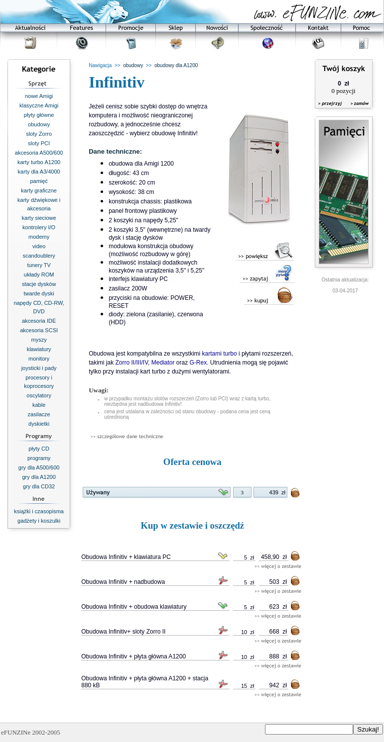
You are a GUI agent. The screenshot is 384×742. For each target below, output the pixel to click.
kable (38, 405)
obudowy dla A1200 (176, 65)
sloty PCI (39, 143)
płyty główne (39, 115)
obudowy (39, 124)
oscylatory (38, 395)
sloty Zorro (39, 134)
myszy (39, 340)
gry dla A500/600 (39, 467)
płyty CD (38, 449)
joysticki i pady (39, 368)
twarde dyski (39, 293)
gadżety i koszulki (38, 521)
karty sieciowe (39, 218)
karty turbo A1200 (38, 162)
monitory (38, 359)
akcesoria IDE (39, 321)
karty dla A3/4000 (39, 172)
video (38, 246)
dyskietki (38, 424)
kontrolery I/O (38, 227)
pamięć (38, 181)
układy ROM (39, 275)
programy (38, 458)
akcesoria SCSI (39, 330)
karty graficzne (39, 190)
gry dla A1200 (38, 477)
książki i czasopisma (39, 511)
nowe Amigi (39, 96)
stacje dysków (39, 284)
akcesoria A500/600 (39, 153)
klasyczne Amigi (38, 105)
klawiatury (39, 349)
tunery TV (39, 265)
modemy (38, 237)
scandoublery (38, 256)
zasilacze (39, 414)
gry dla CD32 (39, 486)
